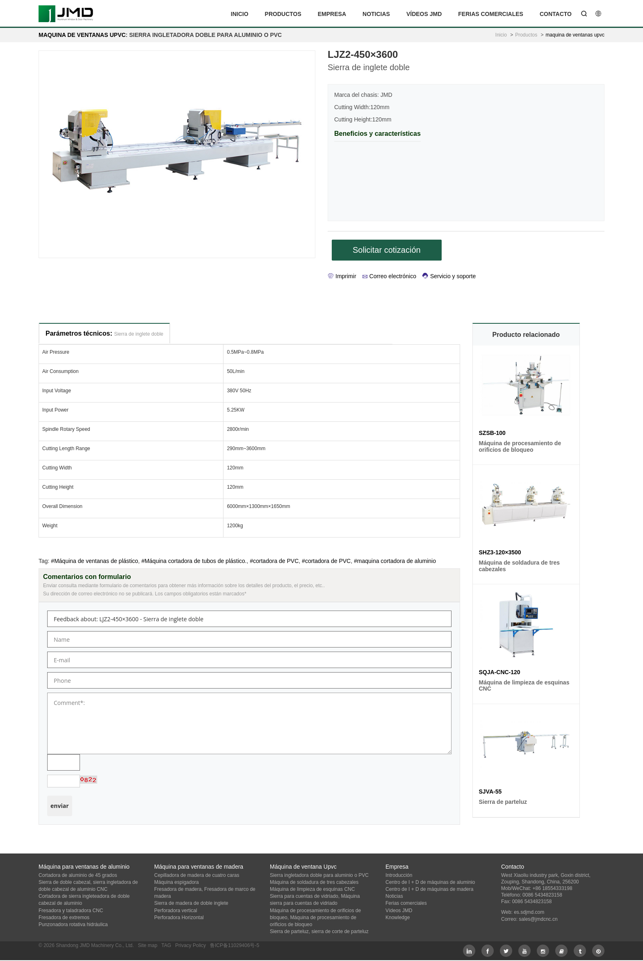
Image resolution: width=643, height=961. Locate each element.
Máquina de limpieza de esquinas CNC (312, 889)
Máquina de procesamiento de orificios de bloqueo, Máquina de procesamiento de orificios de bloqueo (315, 917)
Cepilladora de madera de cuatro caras (196, 875)
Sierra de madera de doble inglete (191, 903)
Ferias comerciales (490, 14)
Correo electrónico (389, 276)
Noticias (376, 14)
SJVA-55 (490, 791)
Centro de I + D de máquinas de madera (429, 889)
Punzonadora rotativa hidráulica (73, 924)
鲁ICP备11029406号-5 (234, 945)
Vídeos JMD (424, 14)
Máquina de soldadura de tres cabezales (314, 882)
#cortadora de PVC (274, 561)
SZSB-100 (492, 433)
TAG (166, 945)
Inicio (240, 14)
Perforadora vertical (175, 910)
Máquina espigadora (176, 882)
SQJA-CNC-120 (499, 672)
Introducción (398, 875)
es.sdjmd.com (529, 912)
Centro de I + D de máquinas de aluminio (430, 882)
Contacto (556, 14)
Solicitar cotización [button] (387, 249)
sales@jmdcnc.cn (538, 919)
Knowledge (397, 917)
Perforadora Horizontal (179, 917)
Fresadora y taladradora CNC (71, 910)
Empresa (332, 14)
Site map (147, 945)
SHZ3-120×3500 (500, 552)
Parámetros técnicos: (104, 333)
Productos (283, 14)
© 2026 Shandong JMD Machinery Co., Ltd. (86, 945)
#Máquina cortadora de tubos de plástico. (194, 561)
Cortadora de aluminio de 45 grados (78, 875)
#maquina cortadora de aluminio (395, 561)
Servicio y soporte (449, 276)
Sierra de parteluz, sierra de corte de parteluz (319, 931)
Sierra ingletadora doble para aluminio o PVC (319, 875)
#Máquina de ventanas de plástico (94, 561)
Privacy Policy (190, 945)
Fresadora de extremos (64, 917)
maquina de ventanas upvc (82, 35)
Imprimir (342, 276)
